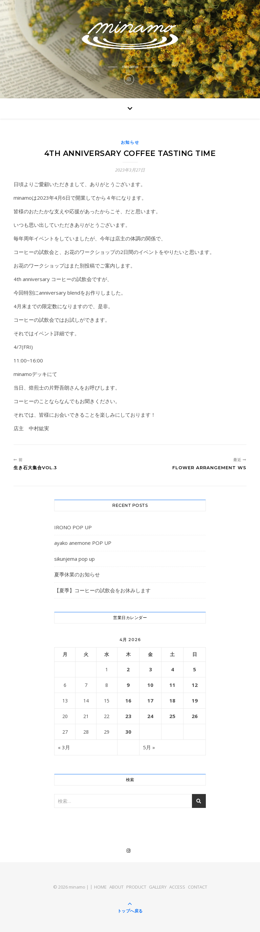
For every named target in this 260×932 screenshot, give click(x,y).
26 (195, 716)
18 (172, 700)
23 (128, 716)
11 (172, 684)
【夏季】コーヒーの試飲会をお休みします (102, 590)
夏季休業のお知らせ (77, 574)
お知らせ (130, 142)
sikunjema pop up (74, 558)
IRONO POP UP (73, 527)
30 (128, 731)
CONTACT (197, 887)
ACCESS (177, 887)
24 (150, 716)
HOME (100, 887)
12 (195, 684)
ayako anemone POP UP (82, 542)
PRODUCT (136, 887)
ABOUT (116, 887)
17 (150, 700)
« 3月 (64, 747)
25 (172, 716)
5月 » (149, 747)
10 (150, 684)
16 (128, 700)
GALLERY (158, 887)
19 (195, 700)
